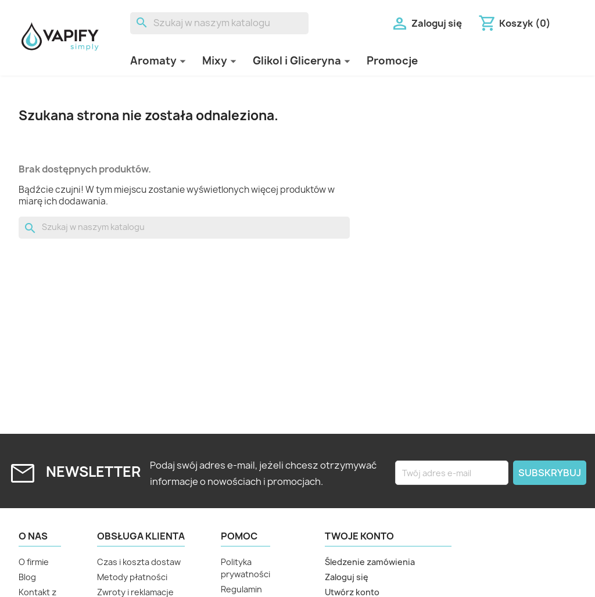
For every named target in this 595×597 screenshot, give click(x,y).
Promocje (392, 60)
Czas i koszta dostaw (139, 561)
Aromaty (153, 60)
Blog (27, 576)
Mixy (214, 60)
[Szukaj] (219, 23)
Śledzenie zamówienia (370, 561)
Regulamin (241, 589)
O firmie (34, 561)
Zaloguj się (346, 576)
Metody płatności (132, 576)
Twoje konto (359, 536)
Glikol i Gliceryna (297, 60)
